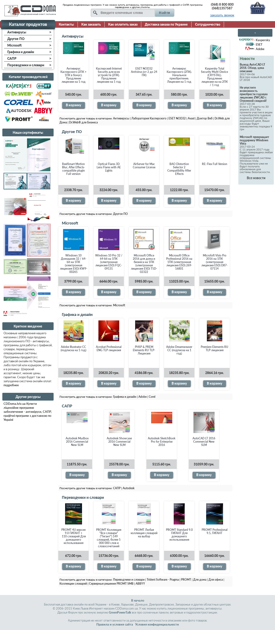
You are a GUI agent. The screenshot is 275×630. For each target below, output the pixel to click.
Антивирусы (72, 36)
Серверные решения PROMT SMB (111, 583)
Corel (152, 396)
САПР (67, 406)
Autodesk (128, 488)
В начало (137, 600)
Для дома (199, 579)
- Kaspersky (262, 40)
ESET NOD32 (177, 118)
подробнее (11, 385)
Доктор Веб (204, 118)
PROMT (186, 579)
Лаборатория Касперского (148, 118)
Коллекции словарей (73, 583)
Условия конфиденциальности (157, 624)
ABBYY (140, 583)
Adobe (142, 396)
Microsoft (70, 223)
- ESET (258, 44)
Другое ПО (72, 131)
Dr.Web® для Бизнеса (83, 122)
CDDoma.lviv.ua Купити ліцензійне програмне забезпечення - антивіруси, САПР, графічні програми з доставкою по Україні (28, 411)
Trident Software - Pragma (163, 579)
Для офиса (215, 579)
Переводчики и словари (83, 497)
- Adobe (259, 49)
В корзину (73, 105)
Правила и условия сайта (114, 624)
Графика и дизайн (77, 314)
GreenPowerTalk (120, 612)
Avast (191, 118)
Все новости (256, 178)
